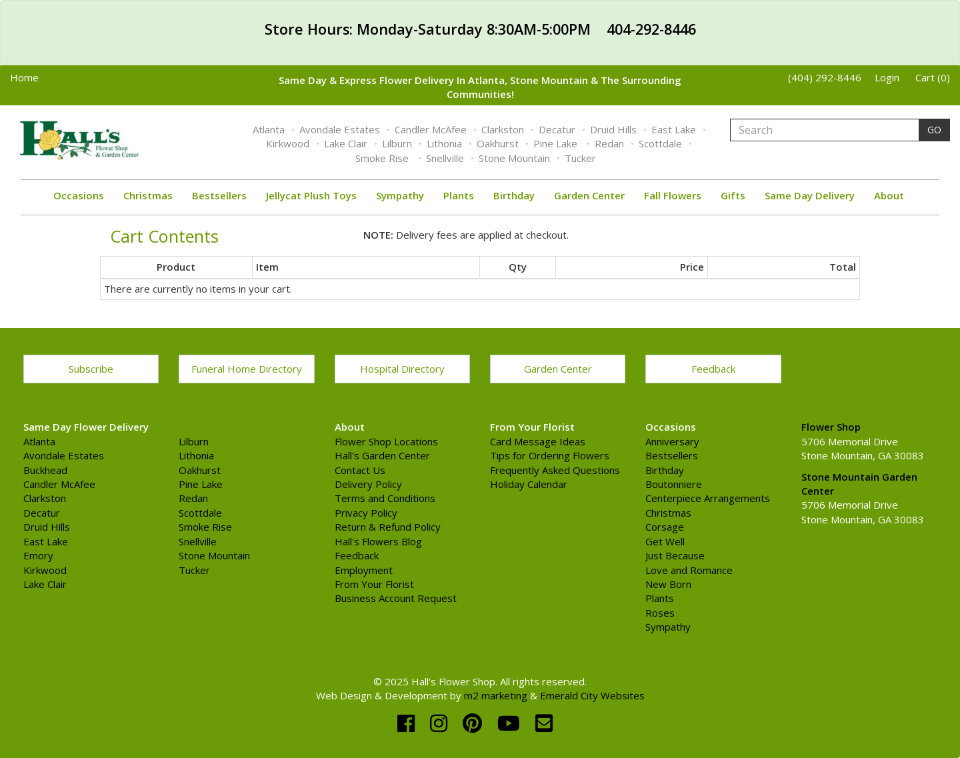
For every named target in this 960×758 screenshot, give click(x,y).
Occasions (78, 195)
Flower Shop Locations (386, 441)
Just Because (675, 555)
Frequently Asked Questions (555, 470)
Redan (609, 143)
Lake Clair (345, 143)
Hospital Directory (402, 368)
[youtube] (511, 723)
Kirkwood (287, 143)
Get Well (665, 541)
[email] (544, 723)
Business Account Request (396, 598)
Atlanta (269, 129)
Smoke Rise (383, 158)
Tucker (580, 158)
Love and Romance (689, 570)
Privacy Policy (366, 512)
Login (887, 77)
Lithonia (444, 143)
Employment (364, 570)
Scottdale (660, 143)
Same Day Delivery (810, 195)
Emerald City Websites (592, 695)
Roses (660, 612)
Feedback (713, 368)
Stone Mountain (514, 158)
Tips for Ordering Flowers (549, 455)
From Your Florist (374, 584)
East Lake (673, 129)
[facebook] (408, 723)
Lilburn (397, 143)
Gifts (733, 195)
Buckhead (45, 470)
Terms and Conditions (385, 498)
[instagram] (441, 723)
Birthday (514, 195)
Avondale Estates (339, 129)
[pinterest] (475, 723)
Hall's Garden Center (382, 455)
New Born (668, 584)
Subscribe (91, 368)
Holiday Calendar (528, 484)
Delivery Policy (368, 484)
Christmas (148, 195)
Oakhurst (498, 143)
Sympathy (400, 195)
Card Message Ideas (537, 441)
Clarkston (502, 129)
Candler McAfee (431, 129)
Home (24, 77)
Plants (458, 195)
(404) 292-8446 (824, 77)
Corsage (664, 526)
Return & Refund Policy (388, 526)
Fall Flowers (672, 195)
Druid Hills (613, 129)
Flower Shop (831, 426)
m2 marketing (495, 695)
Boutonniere (673, 484)
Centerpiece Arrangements (707, 498)
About (889, 195)
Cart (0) (932, 77)
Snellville (445, 158)
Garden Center (589, 195)
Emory (38, 555)
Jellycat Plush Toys (311, 195)
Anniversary (672, 441)
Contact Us (360, 470)
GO (934, 129)
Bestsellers (219, 195)
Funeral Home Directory (246, 368)
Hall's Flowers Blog (378, 541)
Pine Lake (556, 143)
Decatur (557, 129)
